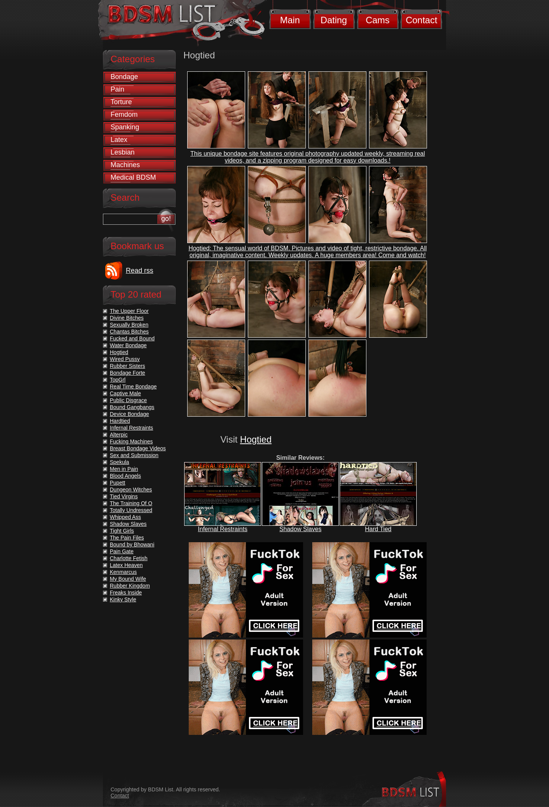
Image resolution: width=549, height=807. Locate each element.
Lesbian (123, 152)
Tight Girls (122, 531)
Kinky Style (123, 599)
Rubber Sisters (127, 366)
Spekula (119, 462)
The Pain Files (127, 538)
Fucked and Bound (132, 338)
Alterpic (119, 435)
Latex (119, 139)
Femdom (124, 114)
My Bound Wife (128, 579)
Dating (334, 20)
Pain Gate (121, 551)
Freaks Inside (126, 593)
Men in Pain (124, 469)
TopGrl (117, 380)
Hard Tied (378, 529)
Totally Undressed (131, 510)
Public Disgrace (128, 400)
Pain (117, 89)
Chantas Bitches (129, 332)
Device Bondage (129, 414)
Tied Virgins (124, 496)
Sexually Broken (129, 325)
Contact (421, 20)
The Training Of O (131, 503)
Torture (121, 102)
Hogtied (256, 439)
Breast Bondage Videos (138, 448)
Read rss (139, 270)
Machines (125, 165)
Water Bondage (128, 345)
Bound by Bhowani (132, 544)
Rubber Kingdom (130, 586)
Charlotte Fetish (129, 558)
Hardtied (120, 421)
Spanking (125, 127)
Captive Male (125, 393)
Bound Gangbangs (132, 407)
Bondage (124, 77)
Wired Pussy (125, 359)
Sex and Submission (134, 455)
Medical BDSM (133, 177)
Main (290, 20)
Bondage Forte (127, 373)
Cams (378, 20)
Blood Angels (125, 476)
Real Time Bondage (133, 386)
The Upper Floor (129, 311)
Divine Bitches (127, 318)
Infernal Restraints (222, 529)
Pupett (117, 483)
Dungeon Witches (131, 489)
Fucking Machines (131, 441)
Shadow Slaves (300, 529)
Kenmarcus (123, 572)
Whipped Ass (125, 517)
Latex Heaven (126, 565)
